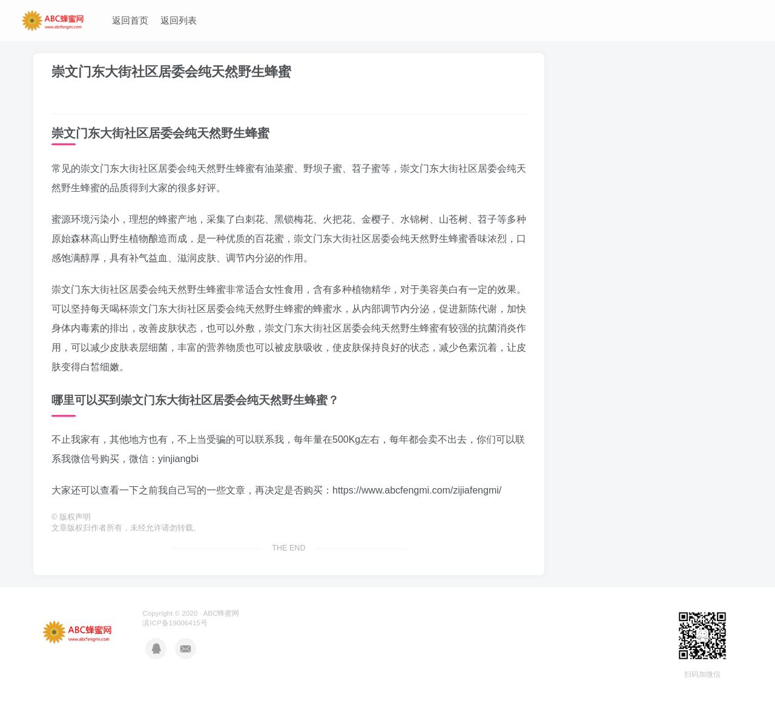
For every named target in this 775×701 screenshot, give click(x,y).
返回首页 (130, 20)
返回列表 (178, 20)
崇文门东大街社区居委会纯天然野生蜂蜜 (171, 71)
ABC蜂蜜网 (221, 613)
